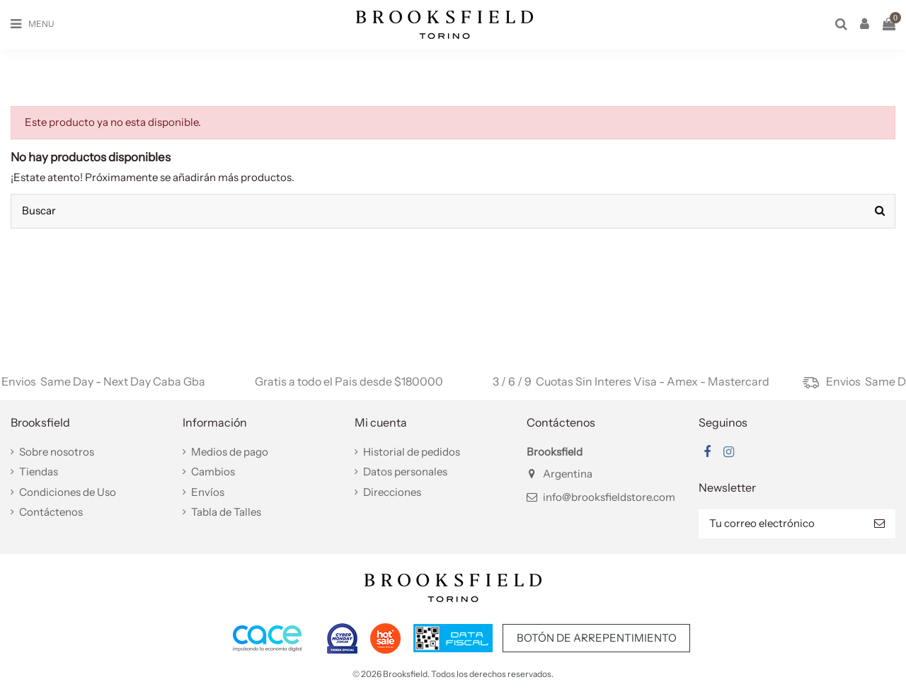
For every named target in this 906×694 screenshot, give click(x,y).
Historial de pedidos (411, 451)
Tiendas (38, 471)
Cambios (213, 471)
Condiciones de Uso (67, 492)
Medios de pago (229, 451)
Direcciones (392, 492)
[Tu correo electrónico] (781, 523)
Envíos (207, 492)
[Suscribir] (879, 523)
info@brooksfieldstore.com (609, 497)
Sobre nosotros (56, 451)
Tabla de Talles (226, 512)
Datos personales (405, 471)
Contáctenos (51, 512)
